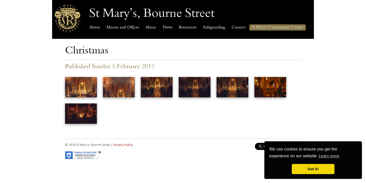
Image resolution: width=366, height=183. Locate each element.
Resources (188, 27)
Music (151, 27)
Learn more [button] (329, 156)
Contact (239, 27)
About (94, 27)
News (168, 27)
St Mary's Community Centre (277, 27)
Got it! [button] (313, 169)
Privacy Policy (123, 145)
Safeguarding (214, 27)
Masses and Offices (122, 27)
